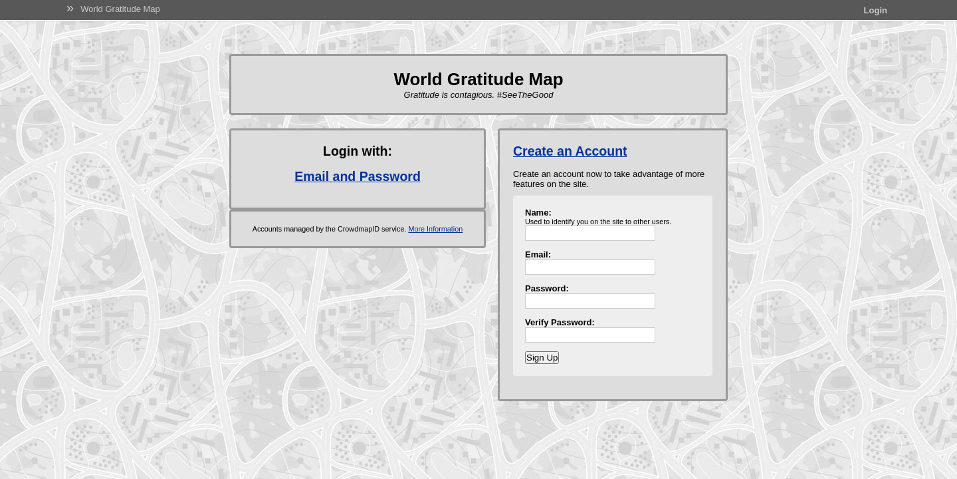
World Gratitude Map (120, 9)
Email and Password (357, 176)
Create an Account (570, 151)
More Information (435, 229)
